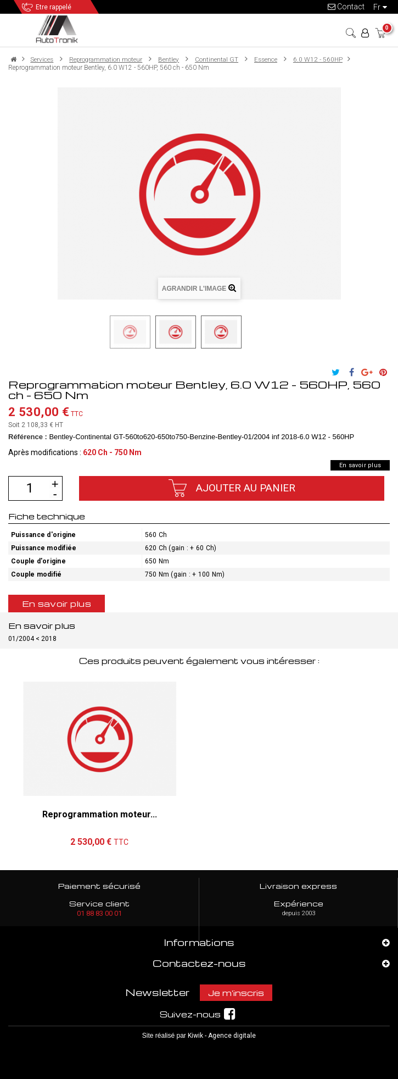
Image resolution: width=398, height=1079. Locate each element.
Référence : (27, 437)
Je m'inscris (236, 992)
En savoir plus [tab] (56, 603)
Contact (346, 6)
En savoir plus (360, 465)
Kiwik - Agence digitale (222, 1035)
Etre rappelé (53, 7)
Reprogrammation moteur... (99, 814)
